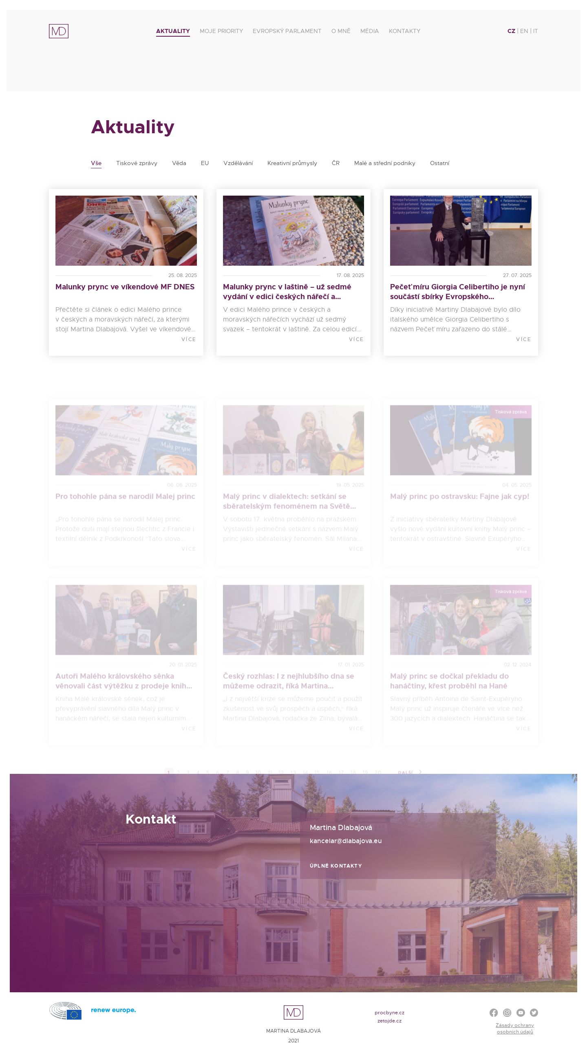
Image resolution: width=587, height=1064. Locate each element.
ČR (336, 163)
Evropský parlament (287, 31)
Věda (179, 163)
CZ (511, 31)
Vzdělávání (238, 163)
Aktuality (173, 31)
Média (369, 31)
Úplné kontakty (336, 866)
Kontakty (404, 31)
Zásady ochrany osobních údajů (515, 1028)
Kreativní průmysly (292, 163)
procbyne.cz (389, 1012)
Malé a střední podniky (384, 163)
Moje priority (221, 31)
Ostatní (439, 163)
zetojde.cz (389, 1021)
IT (535, 31)
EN (524, 31)
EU (205, 163)
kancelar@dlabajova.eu (346, 841)
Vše (96, 163)
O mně (341, 31)
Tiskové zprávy (136, 163)
